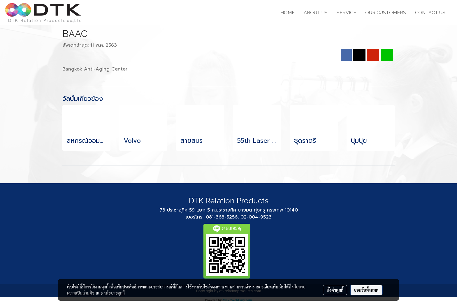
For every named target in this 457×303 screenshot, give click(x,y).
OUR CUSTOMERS (385, 12)
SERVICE (346, 12)
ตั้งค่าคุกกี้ (335, 290)
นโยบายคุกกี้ (114, 292)
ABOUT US (316, 12)
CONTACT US (430, 12)
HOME (287, 12)
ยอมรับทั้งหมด (366, 290)
